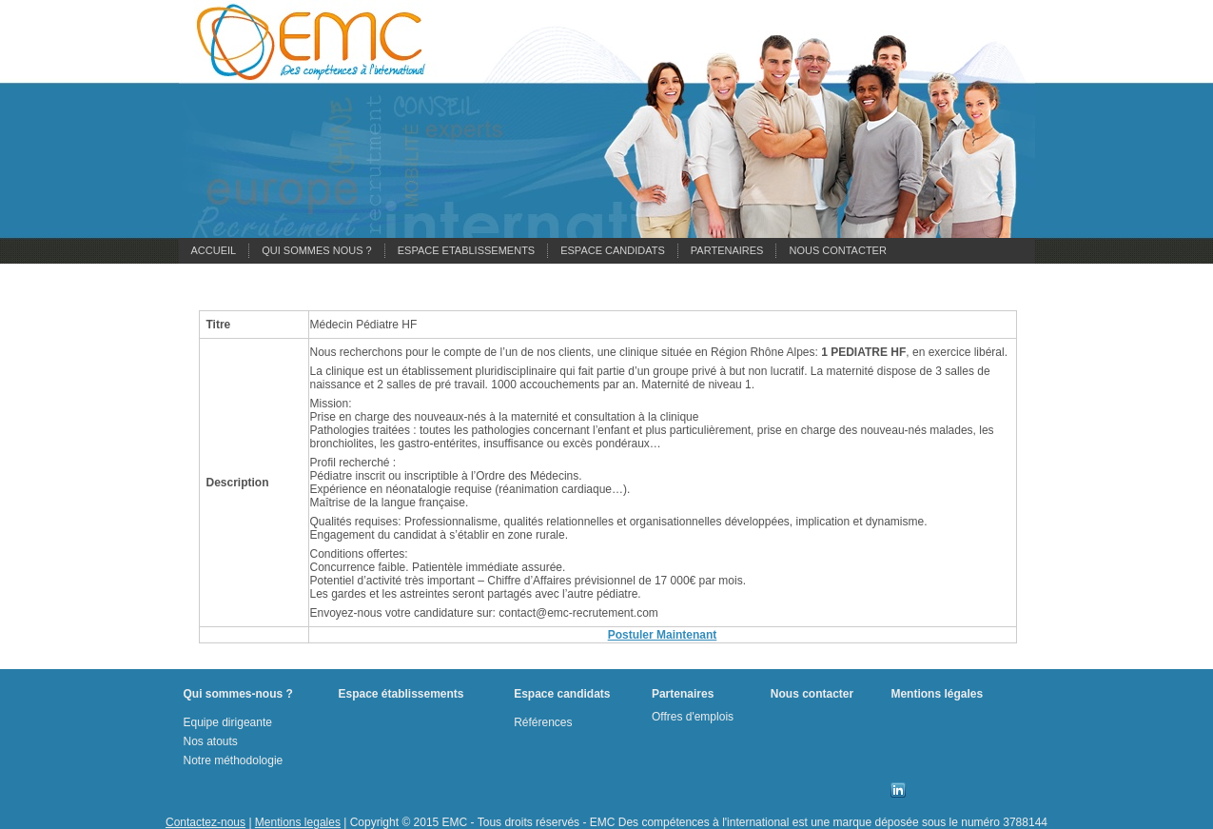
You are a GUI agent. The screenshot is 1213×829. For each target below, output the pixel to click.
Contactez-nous (205, 822)
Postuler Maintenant (662, 634)
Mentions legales (298, 822)
